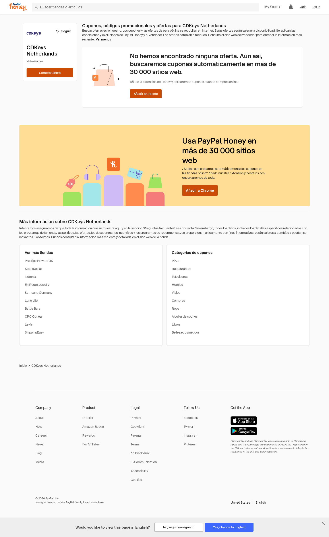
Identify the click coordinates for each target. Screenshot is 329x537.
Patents (136, 435)
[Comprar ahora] (50, 72)
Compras (178, 301)
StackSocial (33, 269)
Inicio (23, 366)
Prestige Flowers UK (39, 261)
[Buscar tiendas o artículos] (145, 7)
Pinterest (190, 444)
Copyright (137, 427)
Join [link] (303, 7)
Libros (176, 324)
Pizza (175, 261)
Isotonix (30, 277)
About (39, 418)
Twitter (188, 427)
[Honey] (18, 7)
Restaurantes (181, 269)
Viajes (176, 293)
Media (39, 462)
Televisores (180, 277)
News (39, 444)
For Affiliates (91, 444)
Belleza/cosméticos (185, 332)
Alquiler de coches (184, 316)
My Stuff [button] (272, 7)
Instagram (191, 435)
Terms (135, 444)
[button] (248, 502)
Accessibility (139, 471)
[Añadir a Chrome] (146, 93)
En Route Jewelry (37, 285)
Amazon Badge (93, 427)
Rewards (88, 435)
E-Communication (144, 462)
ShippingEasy (34, 332)
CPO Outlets (34, 316)
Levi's (29, 324)
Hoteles (177, 285)
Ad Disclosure (140, 453)
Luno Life (31, 301)
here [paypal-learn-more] (101, 502)
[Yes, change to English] (229, 527)
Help (38, 427)
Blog (38, 453)
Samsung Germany (38, 293)
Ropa (175, 309)
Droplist (87, 418)
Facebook (191, 418)
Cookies (136, 480)
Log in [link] (316, 7)
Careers (41, 435)
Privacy (136, 418)
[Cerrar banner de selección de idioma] (323, 523)
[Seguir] (63, 31)
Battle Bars (32, 309)
